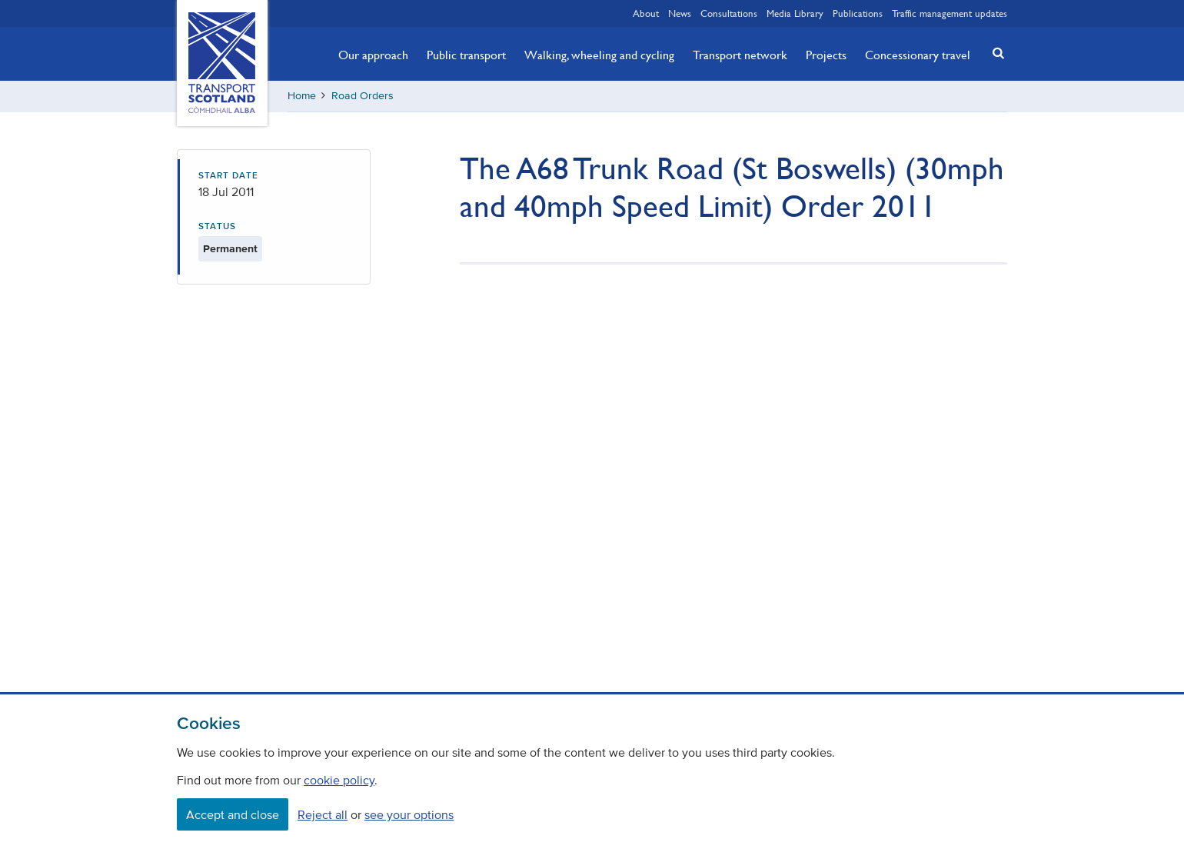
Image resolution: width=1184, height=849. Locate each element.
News (679, 13)
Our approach (373, 54)
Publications (858, 13)
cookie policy (339, 780)
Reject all (323, 814)
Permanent (230, 249)
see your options (409, 814)
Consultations (728, 13)
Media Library (795, 13)
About (646, 13)
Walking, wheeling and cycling (599, 54)
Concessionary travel (917, 54)
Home (302, 96)
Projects (826, 54)
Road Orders (362, 96)
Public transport (466, 54)
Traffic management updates (949, 13)
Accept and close (232, 814)
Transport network (740, 54)
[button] (994, 52)
